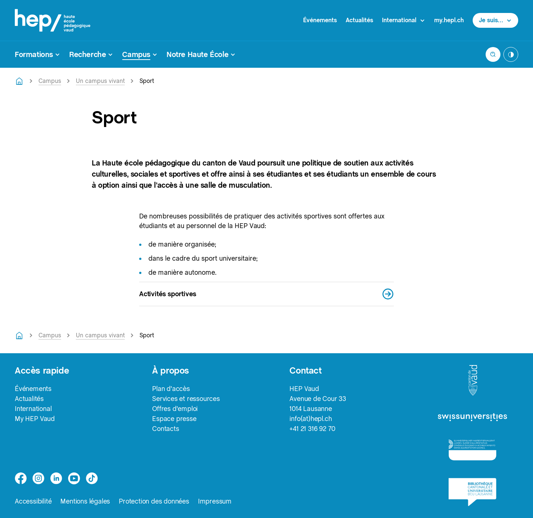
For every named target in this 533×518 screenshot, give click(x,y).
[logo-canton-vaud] (472, 380)
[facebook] (21, 478)
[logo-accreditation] (472, 449)
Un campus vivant (100, 80)
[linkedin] (56, 478)
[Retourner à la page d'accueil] (19, 81)
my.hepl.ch (449, 20)
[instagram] (38, 478)
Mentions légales (85, 501)
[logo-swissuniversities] (472, 417)
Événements (320, 20)
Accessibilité (33, 501)
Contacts (165, 428)
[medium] (74, 478)
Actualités (359, 20)
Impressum (215, 501)
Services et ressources (186, 398)
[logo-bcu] (472, 492)
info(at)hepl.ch (310, 418)
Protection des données (154, 501)
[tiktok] (92, 478)
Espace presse (174, 418)
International (33, 408)
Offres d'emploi (175, 408)
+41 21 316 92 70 (312, 428)
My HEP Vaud (35, 418)
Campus (49, 80)
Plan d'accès (171, 388)
